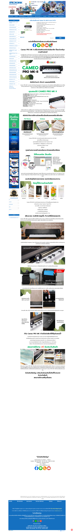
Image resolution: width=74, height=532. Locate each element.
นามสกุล (10, 201)
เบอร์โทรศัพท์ (11, 204)
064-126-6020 (38, 461)
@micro (44, 463)
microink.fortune (45, 462)
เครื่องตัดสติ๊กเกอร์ (26, 18)
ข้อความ (10, 209)
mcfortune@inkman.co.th (44, 465)
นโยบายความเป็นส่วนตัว (13, 217)
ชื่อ (9, 199)
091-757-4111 (44, 461)
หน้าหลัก (21, 18)
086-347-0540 (51, 461)
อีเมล (9, 206)
